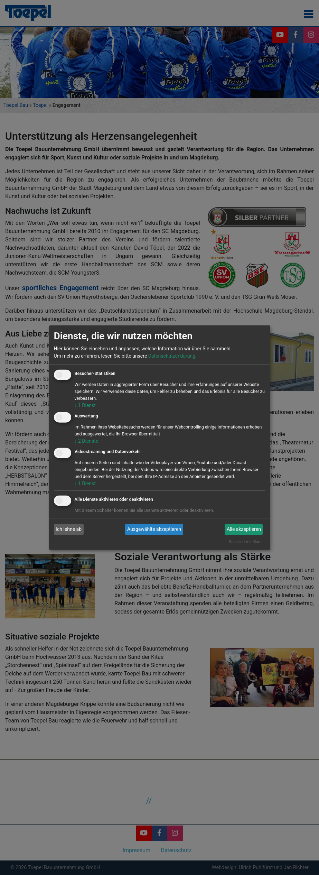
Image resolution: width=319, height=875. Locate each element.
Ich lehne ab (69, 529)
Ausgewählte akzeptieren (154, 529)
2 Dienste (86, 441)
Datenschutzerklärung (171, 356)
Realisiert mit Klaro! (245, 542)
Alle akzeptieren (244, 529)
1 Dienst (85, 405)
